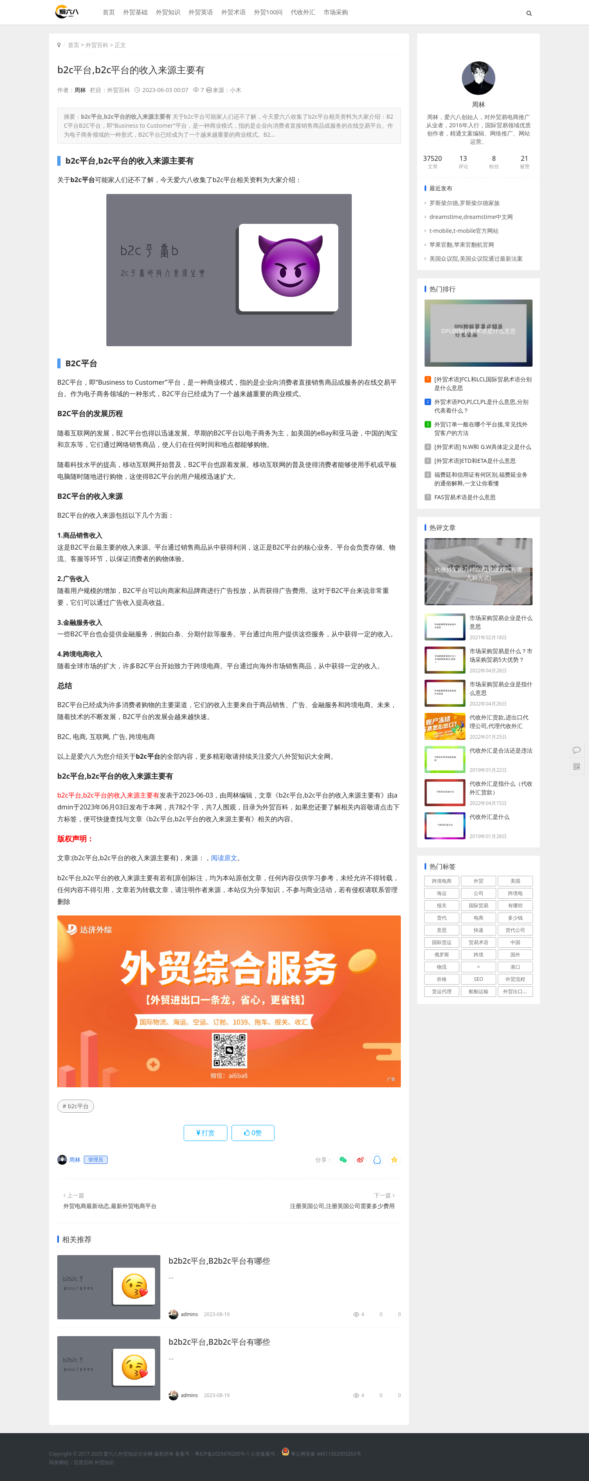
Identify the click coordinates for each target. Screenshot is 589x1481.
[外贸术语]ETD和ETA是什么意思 (475, 460)
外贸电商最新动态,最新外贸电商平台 (110, 1206)
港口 (515, 966)
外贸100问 (267, 13)
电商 (478, 917)
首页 (107, 13)
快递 (478, 929)
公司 (478, 893)
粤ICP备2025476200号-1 (222, 1453)
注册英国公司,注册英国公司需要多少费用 (342, 1206)
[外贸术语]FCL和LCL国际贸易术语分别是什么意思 (483, 383)
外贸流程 (515, 979)
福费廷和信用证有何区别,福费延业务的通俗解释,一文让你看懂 (481, 479)
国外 (515, 954)
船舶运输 (478, 991)
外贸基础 (134, 13)
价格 (442, 979)
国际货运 (442, 942)
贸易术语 (478, 942)
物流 (442, 966)
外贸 (478, 880)
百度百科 (83, 1462)
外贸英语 (199, 13)
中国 (515, 942)
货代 (442, 917)
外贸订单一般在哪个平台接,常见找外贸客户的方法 (481, 428)
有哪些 (515, 905)
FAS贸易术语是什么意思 (465, 497)
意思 (442, 929)
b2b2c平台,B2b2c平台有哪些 (222, 1260)
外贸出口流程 (518, 991)
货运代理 (442, 991)
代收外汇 (302, 13)
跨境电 (515, 893)
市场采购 (335, 13)
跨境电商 (442, 880)
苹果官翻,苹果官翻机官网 (461, 244)
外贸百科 (96, 45)
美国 (515, 880)
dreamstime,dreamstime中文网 (471, 217)
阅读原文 (224, 857)
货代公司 (515, 929)
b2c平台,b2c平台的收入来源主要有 (134, 69)
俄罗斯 (441, 954)
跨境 (478, 954)
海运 (442, 893)
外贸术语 (232, 13)
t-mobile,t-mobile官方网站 (464, 230)
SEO (478, 979)
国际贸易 (478, 905)
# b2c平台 (76, 1106)
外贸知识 (167, 13)
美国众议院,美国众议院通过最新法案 (476, 258)
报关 (442, 905)
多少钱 (515, 917)
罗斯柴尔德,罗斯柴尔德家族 (464, 203)
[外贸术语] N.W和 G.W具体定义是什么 (482, 447)
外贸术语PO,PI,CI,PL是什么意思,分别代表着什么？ (481, 406)
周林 (80, 90)
